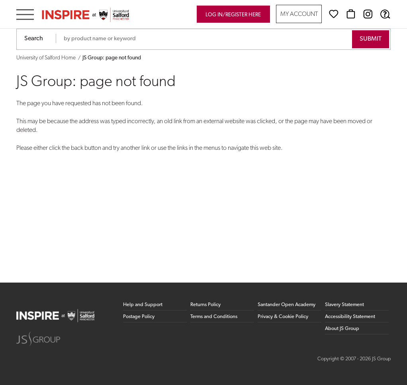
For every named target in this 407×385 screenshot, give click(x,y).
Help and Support (142, 304)
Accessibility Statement (350, 316)
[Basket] (350, 14)
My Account (299, 15)
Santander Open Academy (286, 304)
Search (33, 38)
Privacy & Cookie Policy (283, 316)
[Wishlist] (333, 14)
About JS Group (342, 328)
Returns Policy (205, 304)
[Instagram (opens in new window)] (368, 14)
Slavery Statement (344, 304)
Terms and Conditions (213, 316)
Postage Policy (139, 316)
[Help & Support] (385, 14)
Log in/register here (233, 15)
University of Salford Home (46, 58)
